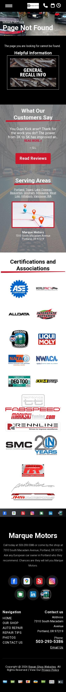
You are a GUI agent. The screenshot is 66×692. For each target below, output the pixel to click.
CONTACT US (13, 642)
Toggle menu (8, 6)
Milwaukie (42, 193)
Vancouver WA (42, 196)
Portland (19, 189)
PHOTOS (9, 637)
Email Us (56, 647)
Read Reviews (33, 158)
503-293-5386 (26, 545)
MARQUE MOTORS (13, 22)
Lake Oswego (43, 189)
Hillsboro (26, 196)
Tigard (29, 189)
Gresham (29, 193)
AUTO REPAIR (13, 628)
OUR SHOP (11, 623)
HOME (7, 618)
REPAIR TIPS (12, 632)
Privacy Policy (50, 670)
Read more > (33, 140)
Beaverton (16, 193)
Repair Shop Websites (42, 666)
